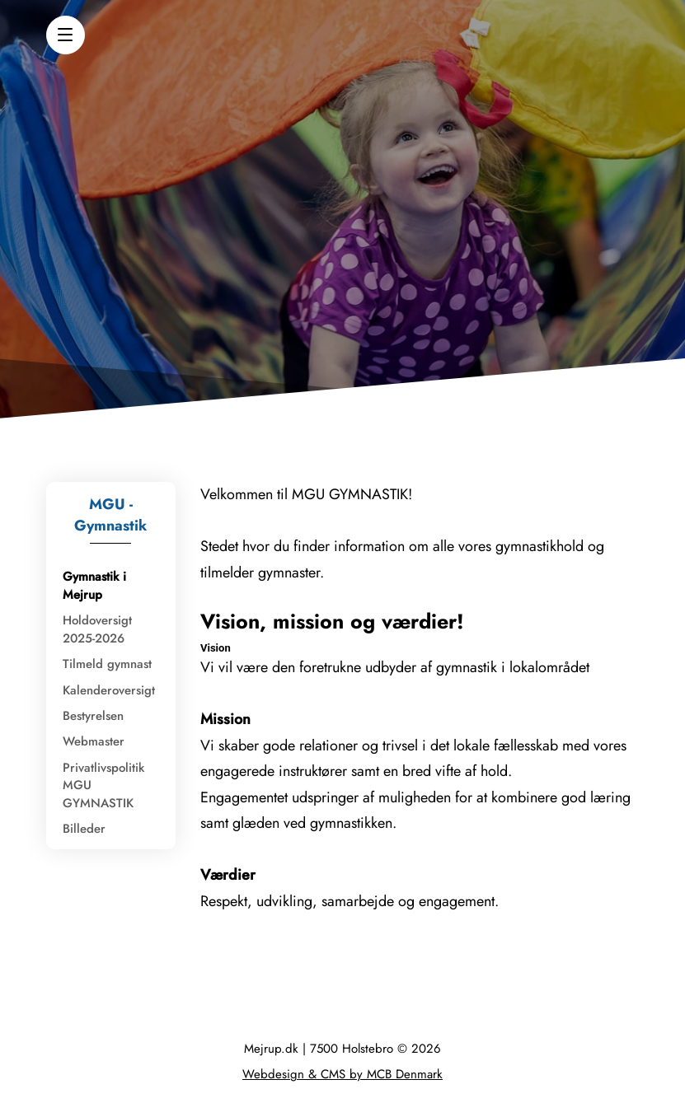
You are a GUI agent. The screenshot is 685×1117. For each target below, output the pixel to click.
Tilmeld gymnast (107, 664)
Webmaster (93, 741)
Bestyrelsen (93, 716)
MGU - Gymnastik (110, 514)
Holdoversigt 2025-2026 (97, 629)
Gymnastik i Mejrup (94, 585)
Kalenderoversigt (109, 690)
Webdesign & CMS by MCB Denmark (342, 1074)
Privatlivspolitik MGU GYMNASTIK (103, 785)
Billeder (84, 829)
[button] (65, 35)
